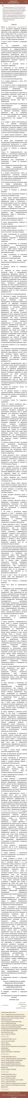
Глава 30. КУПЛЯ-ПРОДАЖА (8, 1041)
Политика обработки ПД (14, 1092)
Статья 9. (6, 21)
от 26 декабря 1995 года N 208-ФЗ (15, 848)
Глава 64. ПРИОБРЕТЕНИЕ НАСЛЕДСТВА (11, 1064)
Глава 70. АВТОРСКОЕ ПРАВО (8, 1078)
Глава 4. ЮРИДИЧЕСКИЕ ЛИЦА (8, 1023)
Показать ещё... (5, 1036)
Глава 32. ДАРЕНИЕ (6, 1044)
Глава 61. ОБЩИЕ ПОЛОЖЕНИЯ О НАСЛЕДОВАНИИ (13, 1058)
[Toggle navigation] (25, 2)
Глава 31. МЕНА (5, 1042)
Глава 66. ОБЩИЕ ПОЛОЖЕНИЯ (8, 1069)
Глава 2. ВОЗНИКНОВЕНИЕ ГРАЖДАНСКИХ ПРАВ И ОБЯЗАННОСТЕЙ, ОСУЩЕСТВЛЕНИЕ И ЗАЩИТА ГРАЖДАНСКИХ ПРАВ (13, 1018)
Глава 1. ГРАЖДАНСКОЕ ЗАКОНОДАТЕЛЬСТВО (12, 1014)
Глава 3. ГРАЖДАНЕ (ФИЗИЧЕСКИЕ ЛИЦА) (11, 1021)
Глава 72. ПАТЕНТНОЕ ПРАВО (8, 1081)
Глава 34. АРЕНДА (5, 1050)
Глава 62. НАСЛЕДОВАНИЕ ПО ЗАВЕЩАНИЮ (12, 1060)
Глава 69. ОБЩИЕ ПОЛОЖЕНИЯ (8, 1076)
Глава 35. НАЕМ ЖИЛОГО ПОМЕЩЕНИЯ (10, 1051)
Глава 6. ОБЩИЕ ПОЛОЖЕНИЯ (8, 1034)
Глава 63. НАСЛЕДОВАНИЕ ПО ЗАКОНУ (10, 1062)
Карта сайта (14, 1097)
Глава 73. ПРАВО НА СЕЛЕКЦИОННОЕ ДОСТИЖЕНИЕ (14, 1083)
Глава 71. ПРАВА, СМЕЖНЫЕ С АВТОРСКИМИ (12, 1080)
